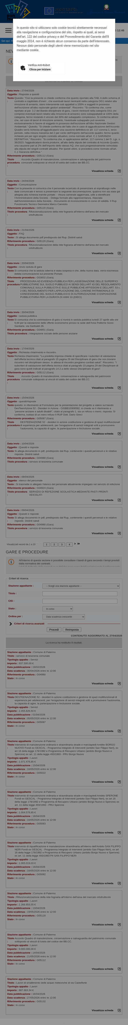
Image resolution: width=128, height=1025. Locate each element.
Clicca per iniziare (40, 69)
